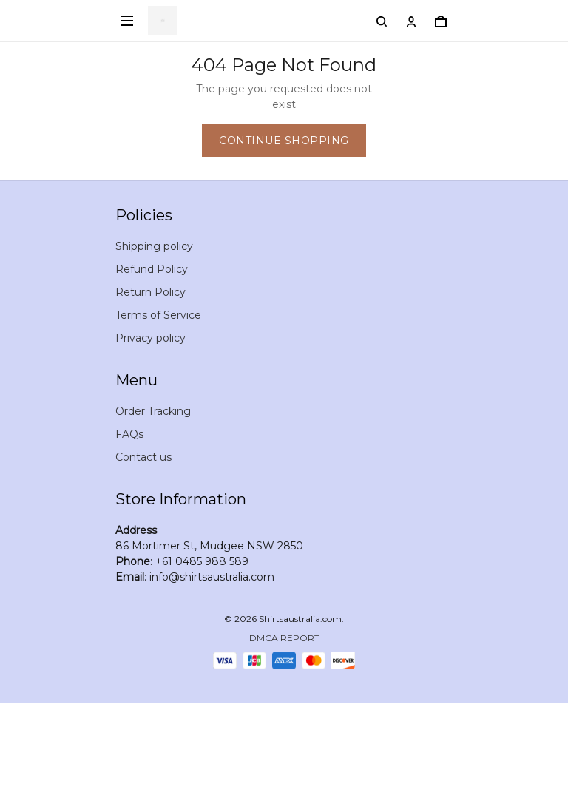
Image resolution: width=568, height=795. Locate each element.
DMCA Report (284, 637)
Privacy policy (150, 338)
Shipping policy (154, 246)
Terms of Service (158, 315)
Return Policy (150, 292)
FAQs (129, 434)
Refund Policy (151, 269)
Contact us (143, 457)
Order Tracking (153, 411)
